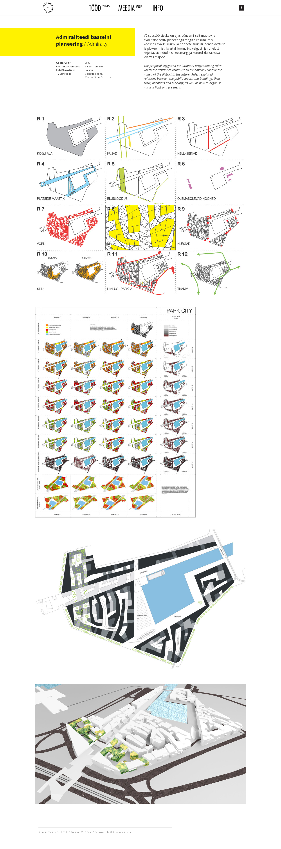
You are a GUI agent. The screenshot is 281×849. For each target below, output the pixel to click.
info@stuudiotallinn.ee (118, 832)
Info (157, 8)
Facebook (241, 8)
